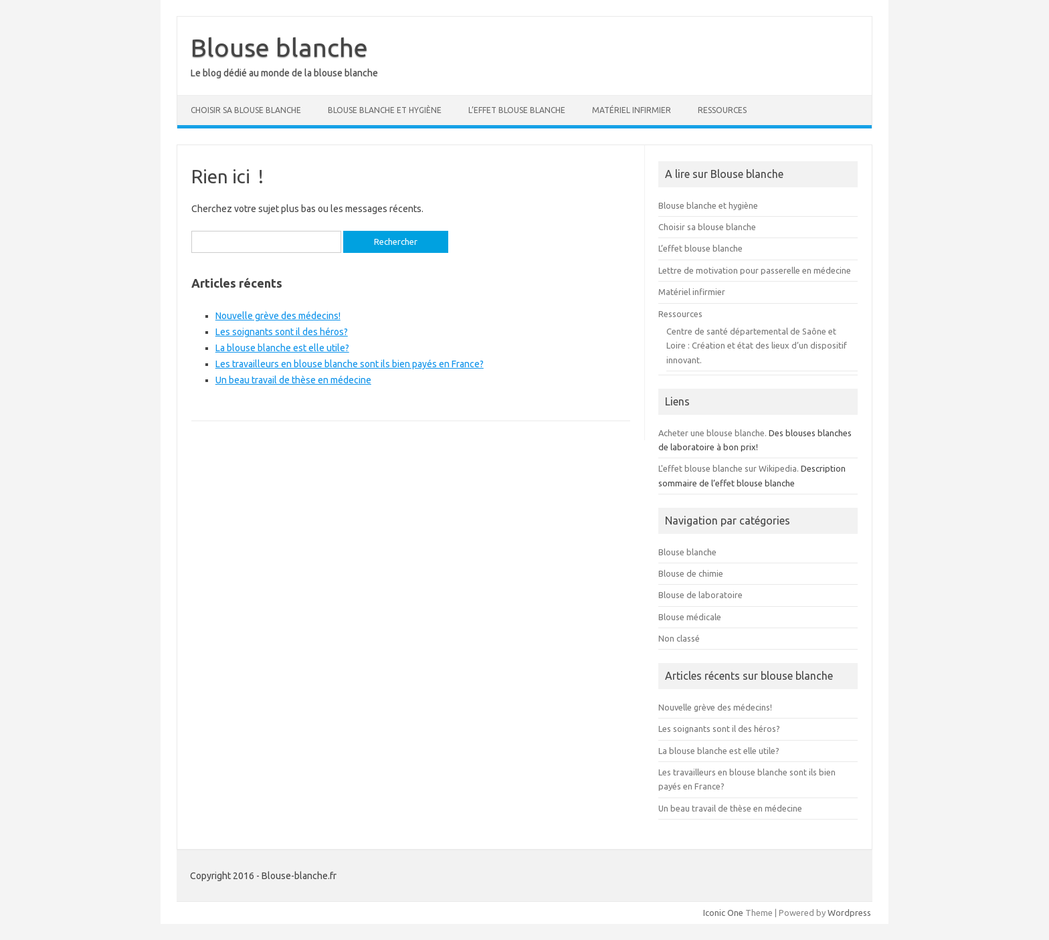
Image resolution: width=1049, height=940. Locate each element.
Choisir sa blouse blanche (246, 110)
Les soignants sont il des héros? (281, 331)
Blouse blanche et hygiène (385, 110)
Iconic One (723, 912)
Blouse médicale (689, 617)
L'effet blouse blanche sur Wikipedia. (728, 468)
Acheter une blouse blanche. (712, 433)
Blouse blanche (279, 47)
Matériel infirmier (631, 110)
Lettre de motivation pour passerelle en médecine (754, 270)
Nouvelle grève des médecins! (278, 315)
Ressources (722, 110)
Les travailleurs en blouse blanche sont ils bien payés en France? (349, 364)
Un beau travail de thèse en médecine (293, 380)
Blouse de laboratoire (700, 594)
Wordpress (849, 912)
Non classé (679, 638)
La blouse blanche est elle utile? (282, 348)
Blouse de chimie (690, 573)
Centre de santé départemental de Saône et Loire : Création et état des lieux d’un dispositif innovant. (756, 345)
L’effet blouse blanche (516, 110)
